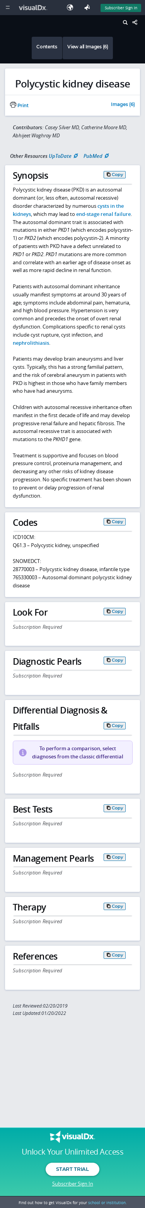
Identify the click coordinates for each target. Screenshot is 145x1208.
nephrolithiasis (31, 342)
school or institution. (107, 1202)
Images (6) (123, 105)
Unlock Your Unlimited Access (72, 1152)
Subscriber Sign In (72, 1183)
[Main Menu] (7, 7)
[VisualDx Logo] (34, 7)
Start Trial (72, 1169)
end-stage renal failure (103, 213)
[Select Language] (71, 7)
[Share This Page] (136, 22)
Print (19, 105)
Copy (117, 174)
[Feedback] (88, 7)
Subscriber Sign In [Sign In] (121, 7)
